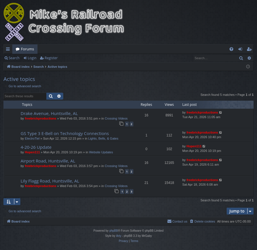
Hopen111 (32, 152)
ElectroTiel (32, 138)
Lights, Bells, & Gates (103, 138)
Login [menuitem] (241, 50)
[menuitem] (231, 49)
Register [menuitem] (250, 50)
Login (32, 57)
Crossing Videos (116, 118)
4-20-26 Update (36, 147)
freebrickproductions (40, 118)
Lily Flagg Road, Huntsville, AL (50, 181)
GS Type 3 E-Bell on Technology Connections (65, 133)
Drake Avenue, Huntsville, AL (49, 113)
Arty (118, 235)
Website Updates (101, 152)
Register (51, 57)
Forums (27, 48)
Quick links (9, 50)
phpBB (113, 230)
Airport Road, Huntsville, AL (48, 161)
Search (14, 57)
